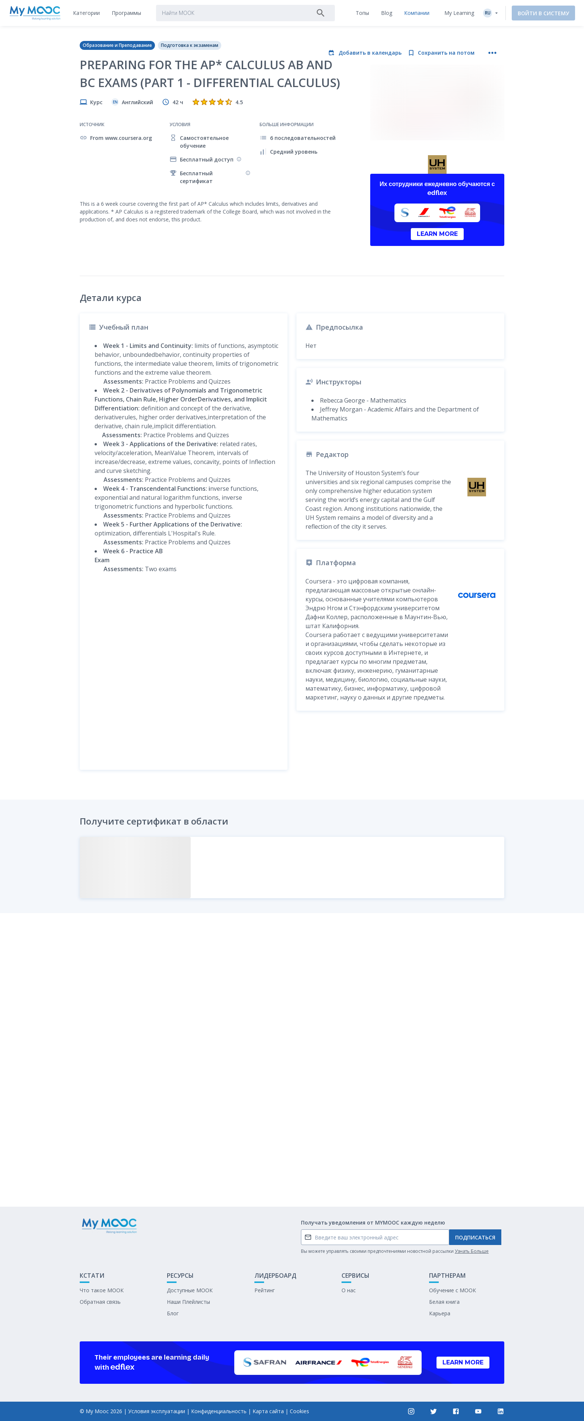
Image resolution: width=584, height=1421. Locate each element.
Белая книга (444, 1301)
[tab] (86, 13)
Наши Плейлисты (188, 1301)
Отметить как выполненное (292, 1145)
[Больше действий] (492, 53)
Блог (173, 1313)
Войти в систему (543, 13)
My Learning (459, 12)
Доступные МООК (190, 1290)
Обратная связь (100, 1301)
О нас (349, 1290)
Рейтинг (264, 1290)
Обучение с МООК (452, 1290)
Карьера (439, 1313)
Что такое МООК (102, 1290)
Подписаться (475, 1237)
